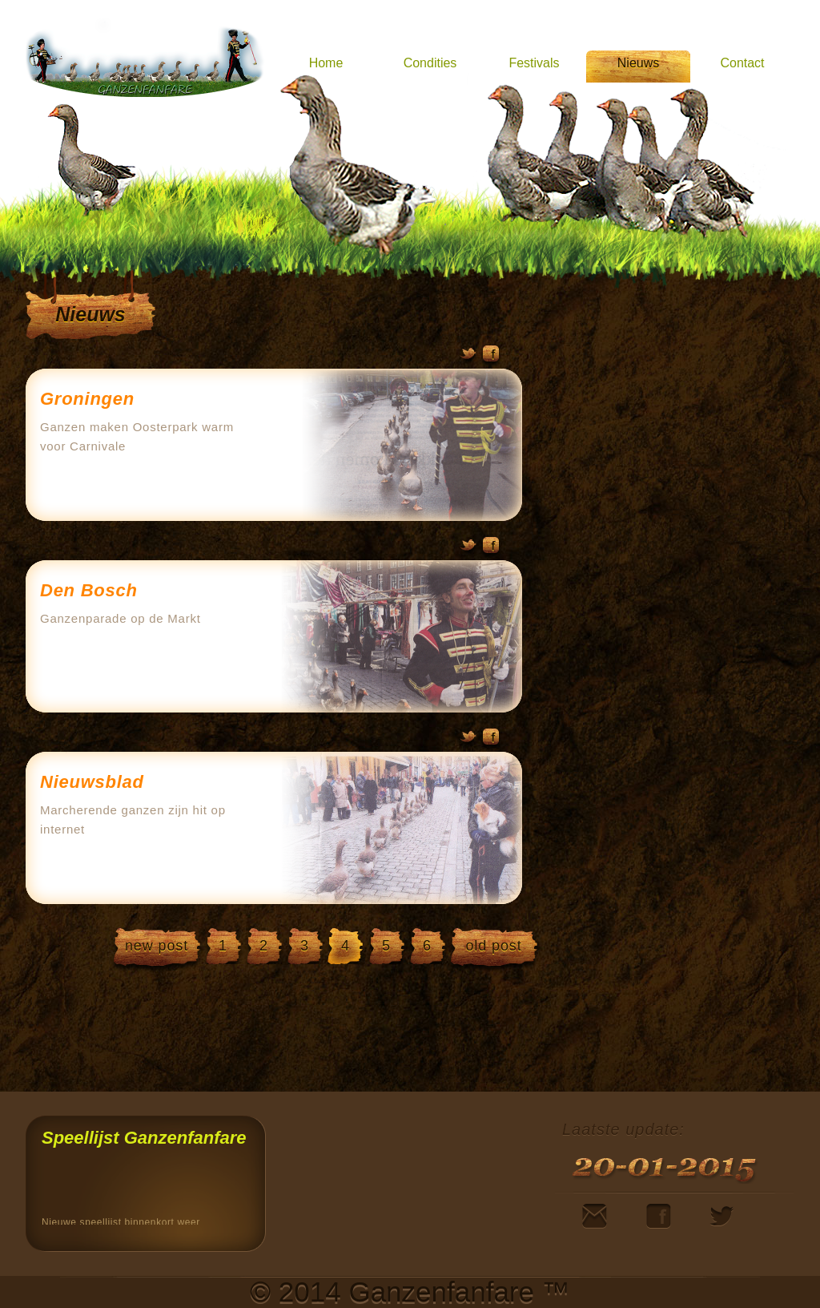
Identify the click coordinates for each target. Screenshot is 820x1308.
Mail (594, 1216)
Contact (742, 63)
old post (493, 946)
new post (156, 946)
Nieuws (638, 63)
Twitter (468, 357)
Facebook (490, 357)
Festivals (533, 63)
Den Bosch (89, 590)
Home (326, 63)
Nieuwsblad (92, 782)
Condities (430, 63)
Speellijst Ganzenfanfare (144, 1138)
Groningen (87, 399)
